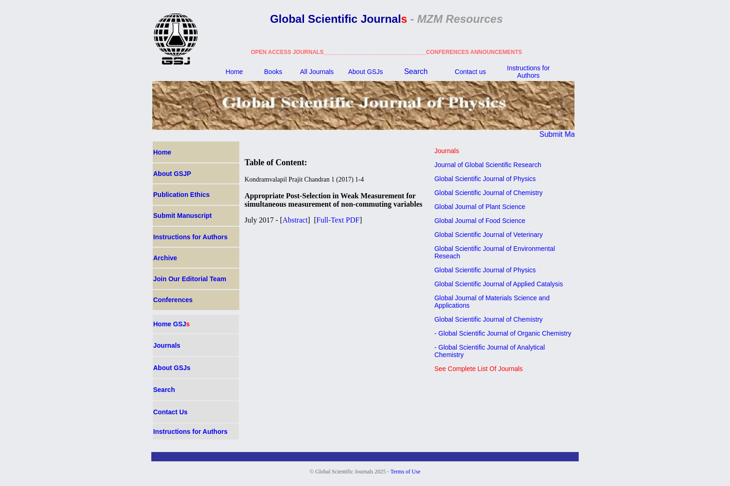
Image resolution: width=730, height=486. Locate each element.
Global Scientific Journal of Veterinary (488, 234)
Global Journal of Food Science (479, 220)
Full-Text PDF (337, 220)
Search (416, 71)
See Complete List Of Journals (478, 368)
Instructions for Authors (528, 71)
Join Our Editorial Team (189, 279)
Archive (165, 258)
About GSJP (172, 173)
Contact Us (170, 412)
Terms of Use (405, 471)
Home (234, 71)
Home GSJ (171, 324)
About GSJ (365, 71)
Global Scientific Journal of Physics (485, 178)
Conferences (173, 300)
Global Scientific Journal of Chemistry (488, 192)
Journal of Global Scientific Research (487, 165)
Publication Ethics (181, 194)
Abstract (295, 220)
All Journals (316, 71)
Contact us (470, 71)
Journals (166, 345)
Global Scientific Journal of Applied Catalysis (498, 284)
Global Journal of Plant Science (479, 206)
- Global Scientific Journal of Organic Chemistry (502, 333)
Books (273, 71)
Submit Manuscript (574, 134)
